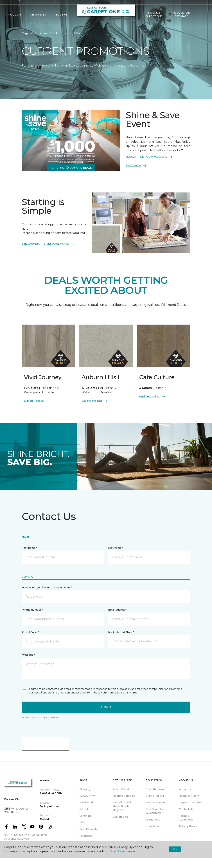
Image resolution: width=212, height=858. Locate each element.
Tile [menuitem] (81, 822)
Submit (106, 707)
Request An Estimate (181, 21)
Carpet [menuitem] (83, 809)
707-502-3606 (66, 6)
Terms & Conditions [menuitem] (186, 817)
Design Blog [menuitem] (120, 816)
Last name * (115, 548)
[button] (198, 22)
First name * (29, 548)
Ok (175, 849)
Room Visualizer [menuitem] (123, 789)
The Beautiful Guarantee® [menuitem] (154, 811)
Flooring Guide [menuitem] (155, 802)
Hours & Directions (154, 21)
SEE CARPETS (34, 244)
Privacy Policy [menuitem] (188, 826)
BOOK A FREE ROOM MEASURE (149, 157)
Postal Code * (30, 632)
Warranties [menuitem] (153, 819)
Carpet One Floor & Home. (31, 835)
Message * (28, 654)
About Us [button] (61, 21)
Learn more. (126, 851)
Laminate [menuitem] (85, 815)
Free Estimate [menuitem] (88, 829)
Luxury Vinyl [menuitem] (87, 795)
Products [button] (14, 21)
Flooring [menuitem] (84, 789)
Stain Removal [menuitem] (155, 789)
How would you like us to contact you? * (47, 587)
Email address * (117, 609)
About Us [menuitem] (185, 789)
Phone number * (32, 609)
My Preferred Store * (121, 632)
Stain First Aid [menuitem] (155, 795)
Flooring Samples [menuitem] (123, 795)
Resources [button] (37, 21)
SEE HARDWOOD (60, 244)
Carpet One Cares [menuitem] (190, 802)
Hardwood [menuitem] (86, 802)
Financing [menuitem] (85, 835)
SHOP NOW (136, 165)
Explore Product (37, 401)
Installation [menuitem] (153, 826)
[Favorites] (202, 22)
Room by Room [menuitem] (189, 795)
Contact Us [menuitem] (186, 809)
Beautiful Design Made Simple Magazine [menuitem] (123, 806)
